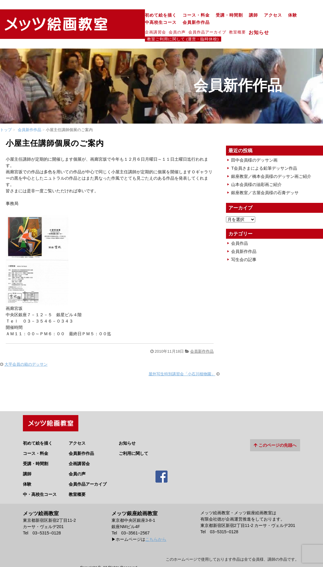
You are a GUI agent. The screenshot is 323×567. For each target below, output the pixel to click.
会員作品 (239, 230)
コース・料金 (122, 15)
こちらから (155, 523)
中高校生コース (245, 15)
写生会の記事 (243, 246)
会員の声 (103, 25)
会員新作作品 (280, 15)
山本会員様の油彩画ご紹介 (256, 171)
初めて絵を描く (87, 15)
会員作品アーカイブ (133, 25)
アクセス (199, 15)
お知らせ (187, 25)
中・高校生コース (40, 478)
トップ (6, 116)
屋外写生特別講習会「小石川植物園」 (182, 360)
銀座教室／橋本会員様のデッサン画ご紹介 (271, 163)
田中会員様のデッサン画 (254, 146)
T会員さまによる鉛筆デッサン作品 (264, 155)
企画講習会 (81, 25)
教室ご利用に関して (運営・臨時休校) (254, 25)
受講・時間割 (155, 15)
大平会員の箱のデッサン (26, 350)
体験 (218, 15)
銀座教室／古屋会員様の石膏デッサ (265, 179)
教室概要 (163, 25)
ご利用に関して (133, 437)
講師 (179, 15)
